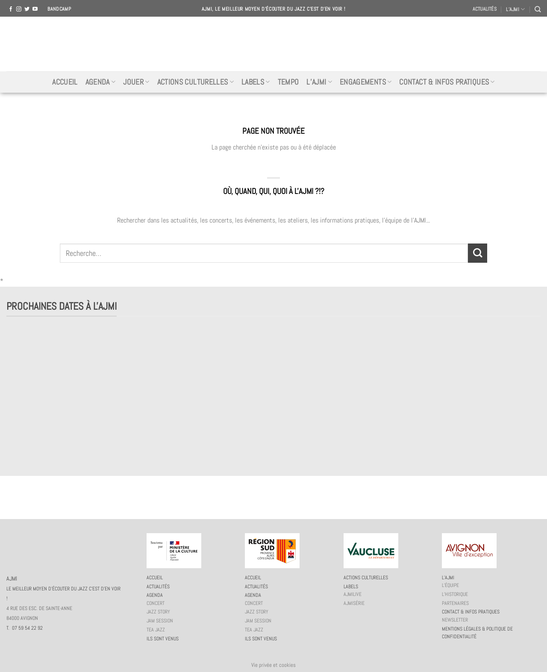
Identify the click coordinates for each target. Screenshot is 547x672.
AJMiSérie (354, 603)
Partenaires (455, 603)
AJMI (273, 44)
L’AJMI (515, 9)
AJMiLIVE (353, 594)
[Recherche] (538, 9)
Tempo (288, 82)
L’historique (455, 594)
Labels (255, 82)
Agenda (100, 82)
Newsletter (455, 620)
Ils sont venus (163, 639)
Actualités (485, 9)
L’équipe (450, 585)
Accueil (64, 82)
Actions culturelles (195, 82)
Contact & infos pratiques (446, 82)
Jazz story (158, 612)
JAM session (160, 621)
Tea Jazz (156, 630)
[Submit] (477, 253)
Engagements (365, 82)
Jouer (136, 82)
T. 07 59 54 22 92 (24, 628)
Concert (156, 603)
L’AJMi (319, 82)
